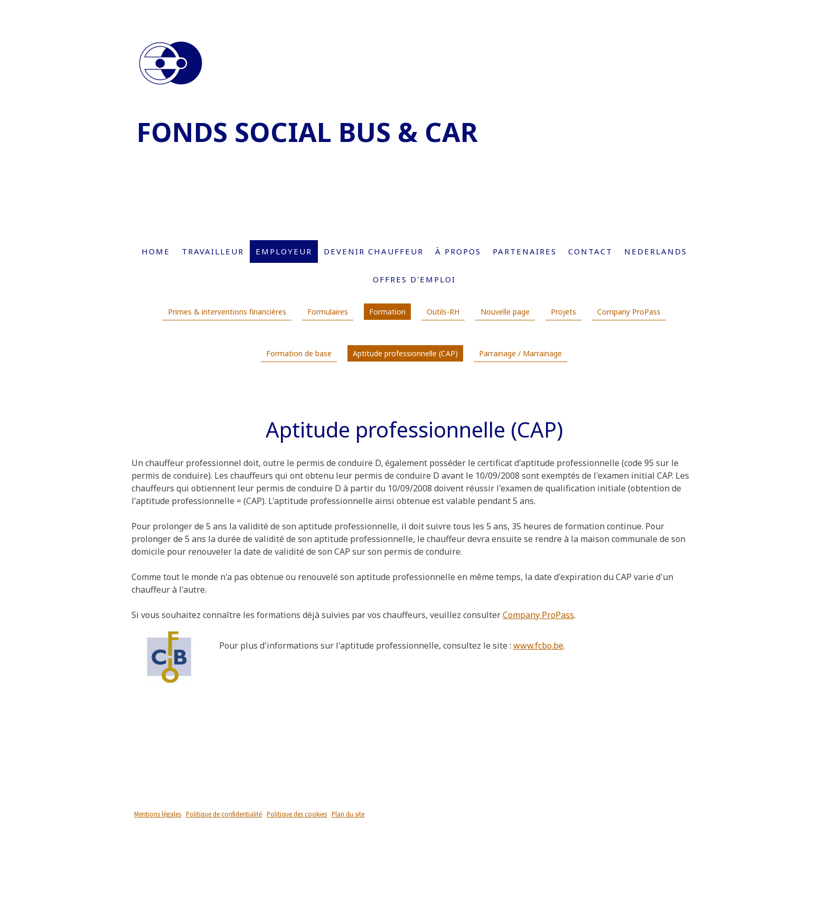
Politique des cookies (297, 814)
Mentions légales (157, 814)
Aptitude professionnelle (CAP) (405, 353)
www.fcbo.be (538, 645)
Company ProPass (629, 312)
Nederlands (655, 251)
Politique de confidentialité (224, 814)
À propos (458, 251)
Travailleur (213, 251)
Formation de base (299, 353)
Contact (590, 251)
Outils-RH (443, 312)
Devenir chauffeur (374, 251)
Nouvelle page (505, 312)
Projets (563, 312)
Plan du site (348, 814)
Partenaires (525, 251)
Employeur (284, 251)
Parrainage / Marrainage (520, 353)
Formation (387, 312)
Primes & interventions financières (227, 312)
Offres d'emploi (414, 279)
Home (156, 251)
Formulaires (327, 312)
